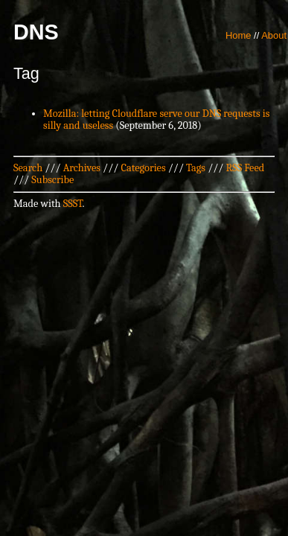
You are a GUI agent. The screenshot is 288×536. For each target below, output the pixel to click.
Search (27, 168)
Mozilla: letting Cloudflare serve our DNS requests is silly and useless (156, 119)
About (274, 35)
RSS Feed (245, 168)
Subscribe (52, 179)
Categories (143, 168)
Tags (195, 168)
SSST (73, 203)
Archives (81, 168)
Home (238, 35)
